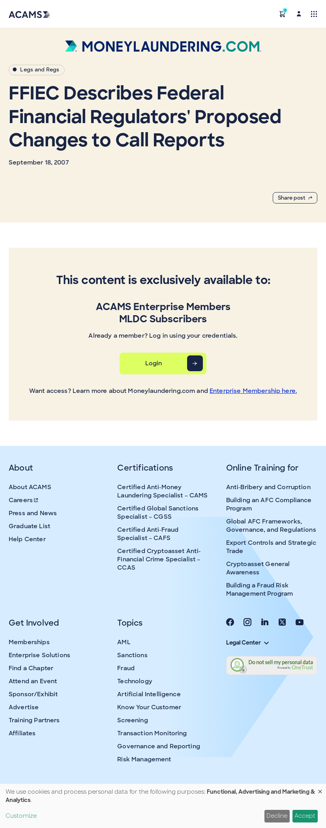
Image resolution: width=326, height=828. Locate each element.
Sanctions (132, 655)
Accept (304, 815)
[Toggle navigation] (314, 14)
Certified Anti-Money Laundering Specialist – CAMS (162, 491)
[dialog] (163, 806)
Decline (276, 815)
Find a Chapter (31, 668)
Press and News (33, 513)
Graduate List (29, 526)
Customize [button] (21, 815)
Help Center (27, 539)
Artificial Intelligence (148, 694)
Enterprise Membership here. (253, 391)
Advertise (24, 707)
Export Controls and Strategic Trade (271, 547)
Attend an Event (33, 681)
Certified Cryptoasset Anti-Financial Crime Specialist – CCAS (158, 559)
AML (123, 642)
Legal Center (247, 642)
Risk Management (144, 759)
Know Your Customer (149, 707)
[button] (282, 13)
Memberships (29, 642)
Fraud (126, 668)
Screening (132, 720)
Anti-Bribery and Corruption (268, 487)
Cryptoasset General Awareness (258, 568)
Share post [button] (295, 197)
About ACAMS (30, 487)
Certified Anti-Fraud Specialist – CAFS (147, 534)
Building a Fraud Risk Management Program (259, 589)
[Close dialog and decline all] (320, 789)
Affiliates (22, 733)
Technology (134, 681)
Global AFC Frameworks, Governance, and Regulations (271, 526)
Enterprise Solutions (39, 655)
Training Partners (34, 720)
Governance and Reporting (158, 746)
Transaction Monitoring (152, 733)
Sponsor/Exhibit (33, 694)
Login (153, 363)
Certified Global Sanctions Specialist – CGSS (158, 513)
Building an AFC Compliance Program (269, 504)
